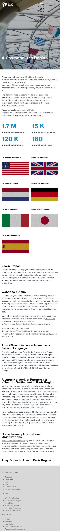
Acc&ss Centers (11, 420)
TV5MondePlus (22, 331)
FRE (42, 14)
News (7, 484)
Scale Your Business (13, 505)
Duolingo (26, 324)
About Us (8, 477)
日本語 (42, 17)
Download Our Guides (13, 526)
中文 (42, 19)
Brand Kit (8, 522)
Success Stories (11, 487)
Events (7, 482)
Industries (9, 503)
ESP (42, 9)
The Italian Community (10, 209)
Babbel (19, 324)
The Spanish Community (11, 235)
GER (42, 6)
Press (7, 519)
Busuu (33, 324)
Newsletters (9, 524)
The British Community (39, 157)
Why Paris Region (12, 498)
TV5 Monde (50, 319)
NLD (42, 11)
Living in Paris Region (13, 510)
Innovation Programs (13, 508)
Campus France (45, 417)
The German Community (40, 183)
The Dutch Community (10, 183)
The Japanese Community (40, 209)
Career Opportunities (13, 489)
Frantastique (9, 324)
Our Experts (9, 479)
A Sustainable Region (13, 500)
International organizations (13, 440)
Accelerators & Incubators (15, 529)
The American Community (11, 157)
